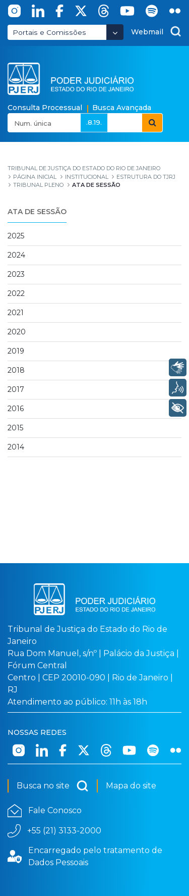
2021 (16, 312)
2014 (16, 447)
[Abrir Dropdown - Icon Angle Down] (114, 32)
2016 (16, 408)
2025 (16, 235)
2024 (16, 255)
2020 (17, 331)
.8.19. (94, 122)
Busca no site (53, 785)
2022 (16, 293)
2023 (16, 274)
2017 (16, 389)
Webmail (147, 32)
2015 (15, 427)
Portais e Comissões (49, 32)
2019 (16, 351)
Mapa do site (131, 785)
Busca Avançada (121, 107)
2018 (16, 370)
